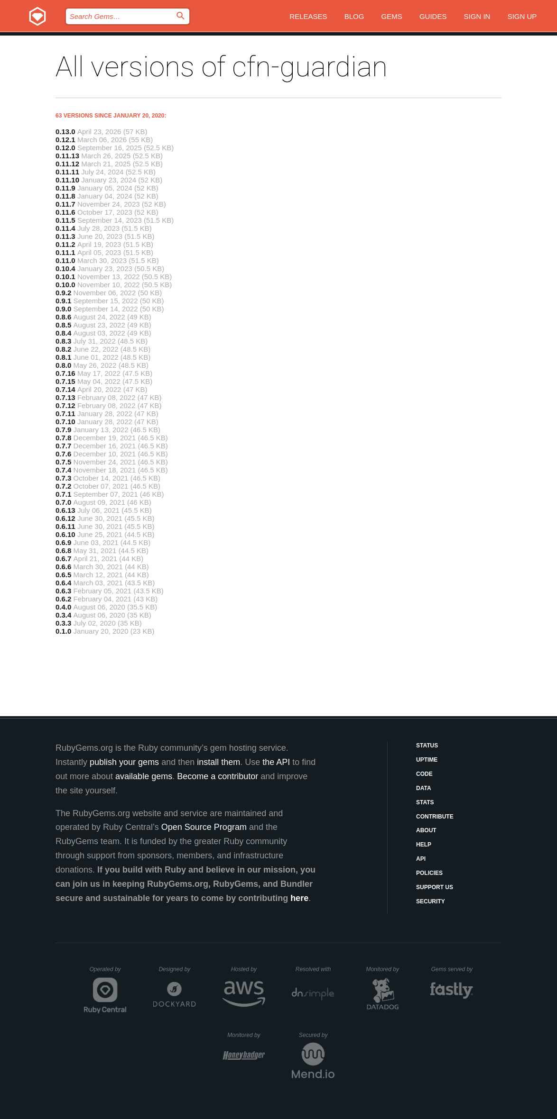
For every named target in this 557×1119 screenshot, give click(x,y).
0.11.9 (65, 188)
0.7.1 (63, 494)
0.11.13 (67, 156)
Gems (391, 16)
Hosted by (248, 969)
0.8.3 (63, 341)
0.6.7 (63, 559)
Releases (308, 16)
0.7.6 (63, 454)
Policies (429, 873)
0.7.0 (63, 502)
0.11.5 (65, 220)
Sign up (522, 16)
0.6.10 (65, 534)
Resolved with (315, 969)
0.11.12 (67, 164)
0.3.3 (63, 623)
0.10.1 (65, 277)
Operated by (108, 972)
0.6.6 (63, 567)
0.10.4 (65, 268)
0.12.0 (65, 148)
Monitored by (385, 969)
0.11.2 (65, 244)
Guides (433, 16)
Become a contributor (217, 776)
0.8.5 (63, 325)
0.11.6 (65, 212)
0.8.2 (63, 349)
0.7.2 (63, 486)
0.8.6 (63, 317)
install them (218, 762)
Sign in (477, 16)
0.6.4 (63, 583)
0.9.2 (63, 293)
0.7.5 (63, 462)
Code (424, 774)
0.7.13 (65, 397)
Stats (425, 802)
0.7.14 (65, 389)
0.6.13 (65, 510)
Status (427, 745)
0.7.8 (63, 438)
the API (276, 762)
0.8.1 (63, 357)
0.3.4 (63, 615)
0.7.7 (63, 446)
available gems (143, 776)
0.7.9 (63, 430)
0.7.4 (63, 470)
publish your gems (124, 762)
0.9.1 (63, 301)
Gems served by (452, 969)
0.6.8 (63, 550)
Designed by (176, 969)
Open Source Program (204, 827)
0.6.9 (63, 542)
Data (423, 788)
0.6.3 (63, 591)
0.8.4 (63, 333)
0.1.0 (63, 631)
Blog (354, 16)
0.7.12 (65, 405)
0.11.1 (65, 252)
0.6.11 (65, 526)
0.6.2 (63, 599)
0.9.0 (63, 309)
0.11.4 (65, 228)
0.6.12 (65, 518)
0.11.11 (67, 172)
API (421, 858)
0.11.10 (67, 180)
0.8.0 (63, 365)
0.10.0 (65, 285)
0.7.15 (65, 381)
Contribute (435, 816)
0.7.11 (65, 413)
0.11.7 (65, 204)
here (299, 898)
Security (430, 901)
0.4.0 (63, 607)
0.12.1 (65, 140)
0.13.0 (65, 131)
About (426, 830)
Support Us (434, 887)
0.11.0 (65, 260)
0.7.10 (65, 422)
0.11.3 (65, 236)
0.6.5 (63, 575)
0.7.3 (63, 478)
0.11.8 (65, 196)
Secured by (316, 1035)
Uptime (426, 759)
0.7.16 (65, 373)
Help (423, 844)
